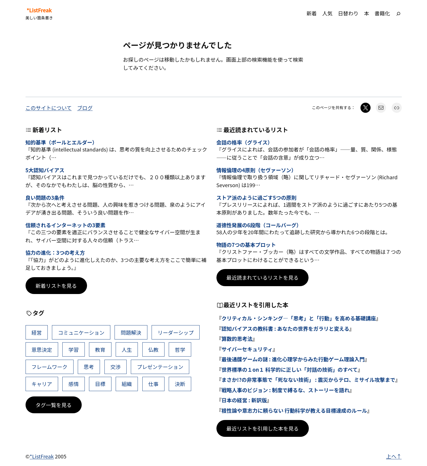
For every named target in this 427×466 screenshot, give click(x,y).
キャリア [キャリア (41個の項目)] (41, 383)
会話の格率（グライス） (244, 142)
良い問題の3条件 (45, 197)
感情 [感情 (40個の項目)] (73, 383)
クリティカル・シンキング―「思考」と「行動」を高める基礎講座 (299, 318)
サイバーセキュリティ (247, 349)
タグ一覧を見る (54, 404)
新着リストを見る (56, 285)
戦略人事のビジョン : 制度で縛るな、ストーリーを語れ (286, 390)
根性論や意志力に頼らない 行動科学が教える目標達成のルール (294, 410)
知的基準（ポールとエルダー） (61, 142)
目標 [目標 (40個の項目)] (100, 383)
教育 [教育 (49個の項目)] (100, 349)
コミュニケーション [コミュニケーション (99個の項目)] (81, 332)
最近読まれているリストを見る (263, 277)
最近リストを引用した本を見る (263, 428)
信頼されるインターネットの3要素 (66, 225)
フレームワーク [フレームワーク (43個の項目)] (49, 366)
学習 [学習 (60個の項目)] (73, 349)
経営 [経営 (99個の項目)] (36, 332)
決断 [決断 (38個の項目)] (180, 383)
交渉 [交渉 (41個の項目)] (115, 366)
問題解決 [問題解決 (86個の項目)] (131, 332)
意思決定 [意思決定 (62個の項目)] (41, 349)
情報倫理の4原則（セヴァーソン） (256, 170)
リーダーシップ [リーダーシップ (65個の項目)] (175, 332)
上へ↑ (393, 456)
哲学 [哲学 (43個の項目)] (180, 349)
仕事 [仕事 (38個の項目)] (153, 383)
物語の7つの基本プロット (246, 245)
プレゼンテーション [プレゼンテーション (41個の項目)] (160, 366)
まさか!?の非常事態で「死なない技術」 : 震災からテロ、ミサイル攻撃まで (308, 379)
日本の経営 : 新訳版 (244, 400)
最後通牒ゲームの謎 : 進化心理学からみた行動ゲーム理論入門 (293, 359)
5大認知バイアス (45, 170)
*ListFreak (39, 10)
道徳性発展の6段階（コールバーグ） (259, 225)
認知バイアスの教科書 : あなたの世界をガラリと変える (285, 328)
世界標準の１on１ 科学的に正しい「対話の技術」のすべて (290, 369)
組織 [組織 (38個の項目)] (127, 383)
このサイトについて (49, 107)
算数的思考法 (237, 338)
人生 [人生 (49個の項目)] (127, 349)
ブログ (85, 107)
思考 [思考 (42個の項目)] (89, 366)
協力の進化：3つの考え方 (55, 252)
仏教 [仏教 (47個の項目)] (153, 349)
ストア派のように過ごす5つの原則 (256, 197)
